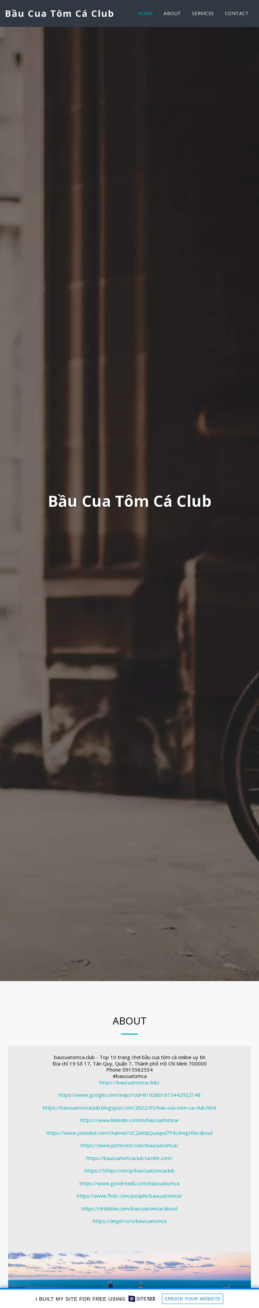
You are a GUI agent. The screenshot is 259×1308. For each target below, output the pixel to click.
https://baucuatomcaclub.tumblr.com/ (129, 1158)
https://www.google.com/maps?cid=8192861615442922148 (130, 1095)
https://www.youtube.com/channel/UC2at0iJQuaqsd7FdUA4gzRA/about (130, 1133)
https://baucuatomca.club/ (129, 1083)
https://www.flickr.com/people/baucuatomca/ (129, 1196)
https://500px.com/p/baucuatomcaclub (130, 1171)
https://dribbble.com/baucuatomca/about (129, 1209)
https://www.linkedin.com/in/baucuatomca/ (129, 1120)
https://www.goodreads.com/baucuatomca (129, 1184)
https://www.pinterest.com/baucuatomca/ (129, 1146)
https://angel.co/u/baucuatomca (130, 1221)
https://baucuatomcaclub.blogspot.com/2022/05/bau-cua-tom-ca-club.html (129, 1108)
